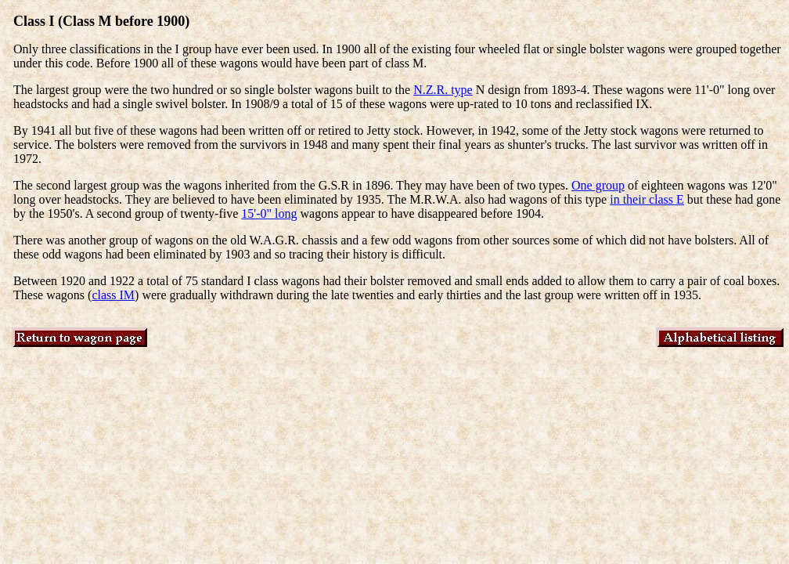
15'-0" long (269, 213)
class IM (113, 295)
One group (598, 185)
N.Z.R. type (443, 89)
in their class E (647, 199)
